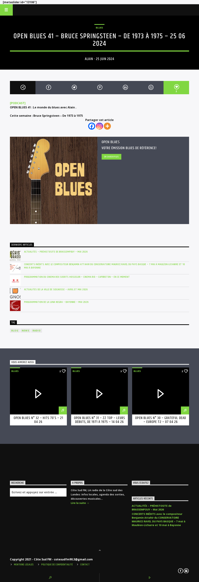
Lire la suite (80, 503)
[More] (107, 126)
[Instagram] (99, 126)
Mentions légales (24, 565)
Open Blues (111, 142)
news (25, 330)
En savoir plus (111, 157)
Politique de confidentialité (57, 565)
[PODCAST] (18, 103)
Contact (85, 565)
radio (37, 330)
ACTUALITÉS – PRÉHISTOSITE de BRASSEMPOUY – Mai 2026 (56, 251)
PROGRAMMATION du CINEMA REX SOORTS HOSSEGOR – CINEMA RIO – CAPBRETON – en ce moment (77, 277)
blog (14, 330)
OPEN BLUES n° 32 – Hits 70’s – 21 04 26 (38, 420)
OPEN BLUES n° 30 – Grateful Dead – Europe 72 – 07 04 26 (160, 420)
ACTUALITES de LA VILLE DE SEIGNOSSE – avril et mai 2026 (56, 289)
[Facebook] (91, 126)
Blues (99, 27)
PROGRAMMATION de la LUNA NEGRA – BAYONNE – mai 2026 (56, 302)
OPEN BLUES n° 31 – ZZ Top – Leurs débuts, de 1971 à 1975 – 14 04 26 (99, 420)
